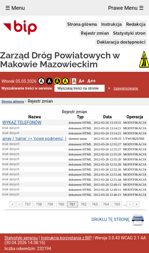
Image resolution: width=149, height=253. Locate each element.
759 (50, 204)
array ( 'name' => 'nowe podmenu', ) (34, 138)
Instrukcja (111, 24)
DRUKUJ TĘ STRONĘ (118, 219)
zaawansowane (125, 88)
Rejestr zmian (95, 33)
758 (39, 204)
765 (117, 204)
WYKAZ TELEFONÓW (21, 122)
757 (28, 204)
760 (61, 204)
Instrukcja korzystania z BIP (66, 238)
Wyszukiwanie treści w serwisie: (27, 88)
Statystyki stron (129, 33)
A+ (81, 81)
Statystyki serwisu (21, 238)
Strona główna (82, 24)
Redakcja (135, 24)
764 (106, 204)
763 (95, 204)
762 (83, 204)
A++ (91, 81)
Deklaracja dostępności (121, 42)
